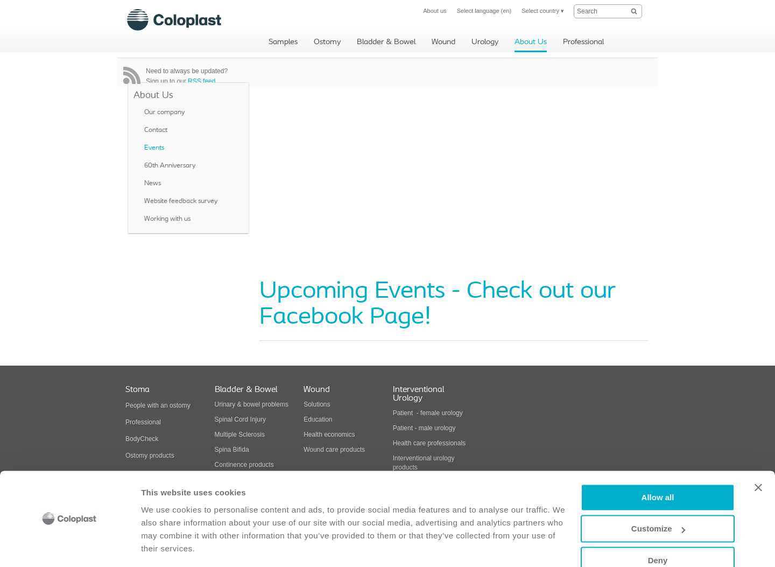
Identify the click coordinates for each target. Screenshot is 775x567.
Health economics (329, 434)
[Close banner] (758, 455)
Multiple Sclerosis (240, 434)
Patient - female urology (428, 413)
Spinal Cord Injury (240, 419)
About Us (153, 95)
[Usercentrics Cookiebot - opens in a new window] (70, 546)
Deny (658, 528)
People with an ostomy (158, 405)
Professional (143, 422)
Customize (658, 496)
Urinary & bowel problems (251, 404)
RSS (131, 75)
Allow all (658, 465)
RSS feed (201, 81)
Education (318, 419)
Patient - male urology (425, 428)
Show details (166, 545)
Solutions (317, 404)
